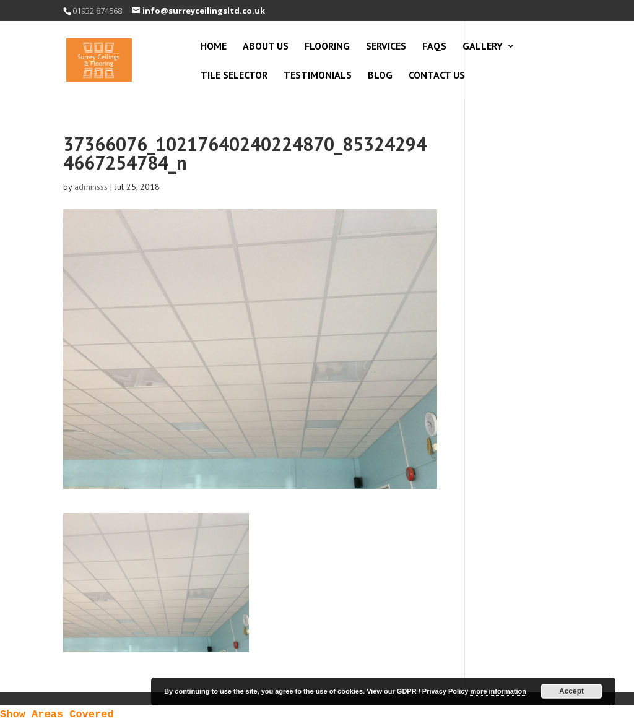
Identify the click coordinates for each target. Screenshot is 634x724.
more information (498, 691)
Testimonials (318, 76)
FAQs (434, 46)
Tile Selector (234, 76)
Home (214, 46)
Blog (380, 76)
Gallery (482, 46)
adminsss (91, 186)
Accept (571, 691)
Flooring (327, 46)
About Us (266, 46)
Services (386, 46)
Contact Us (437, 76)
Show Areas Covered (57, 714)
